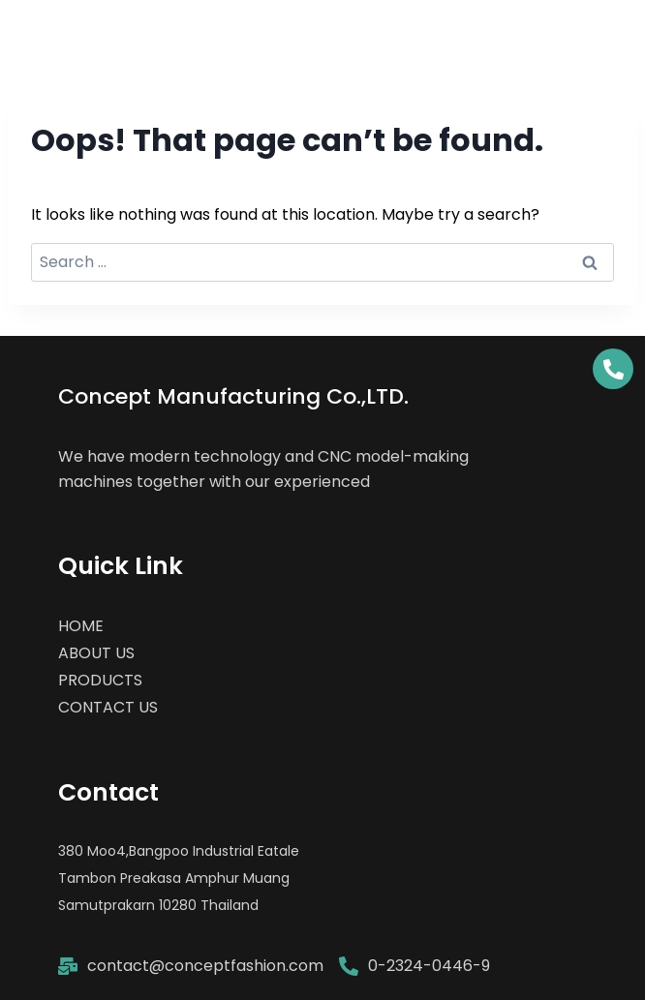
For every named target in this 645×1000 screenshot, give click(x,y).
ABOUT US (96, 653)
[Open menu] (609, 31)
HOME (81, 626)
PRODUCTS (100, 680)
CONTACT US (108, 707)
